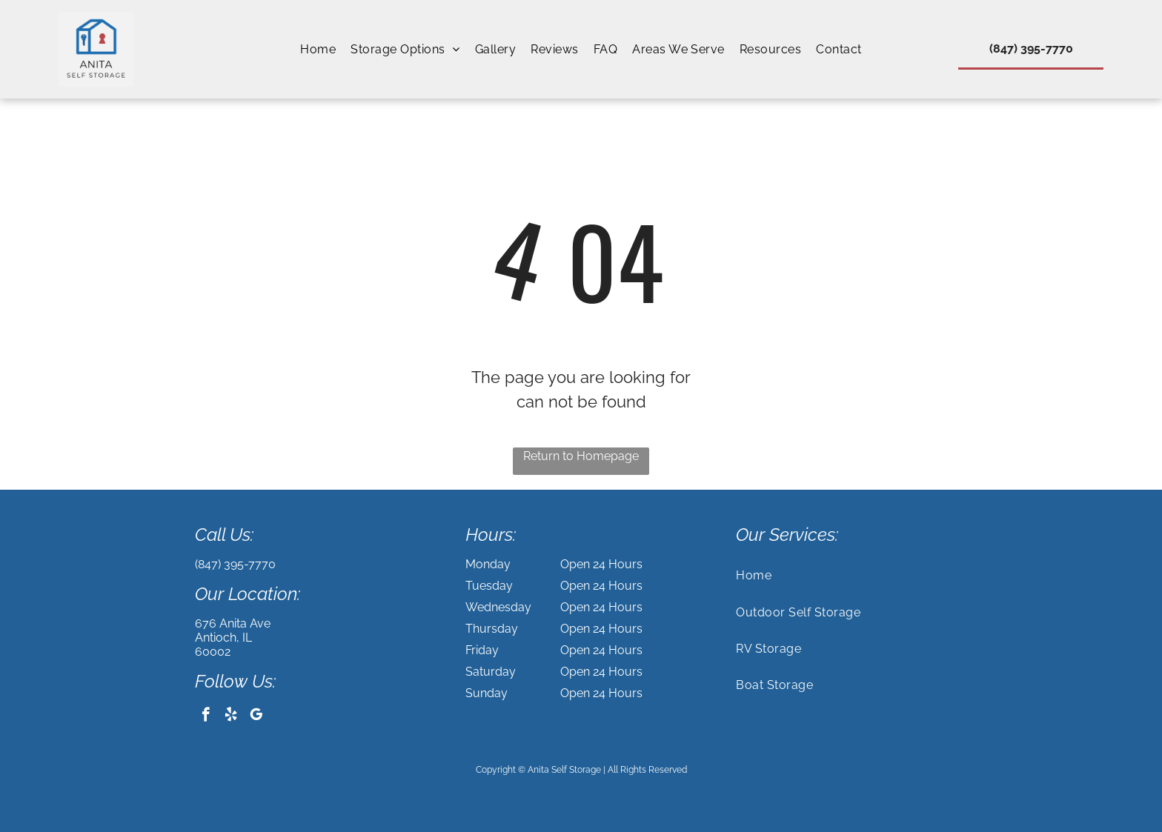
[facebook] (205, 716)
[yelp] (231, 716)
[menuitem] (318, 49)
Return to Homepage (581, 456)
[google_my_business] (256, 716)
